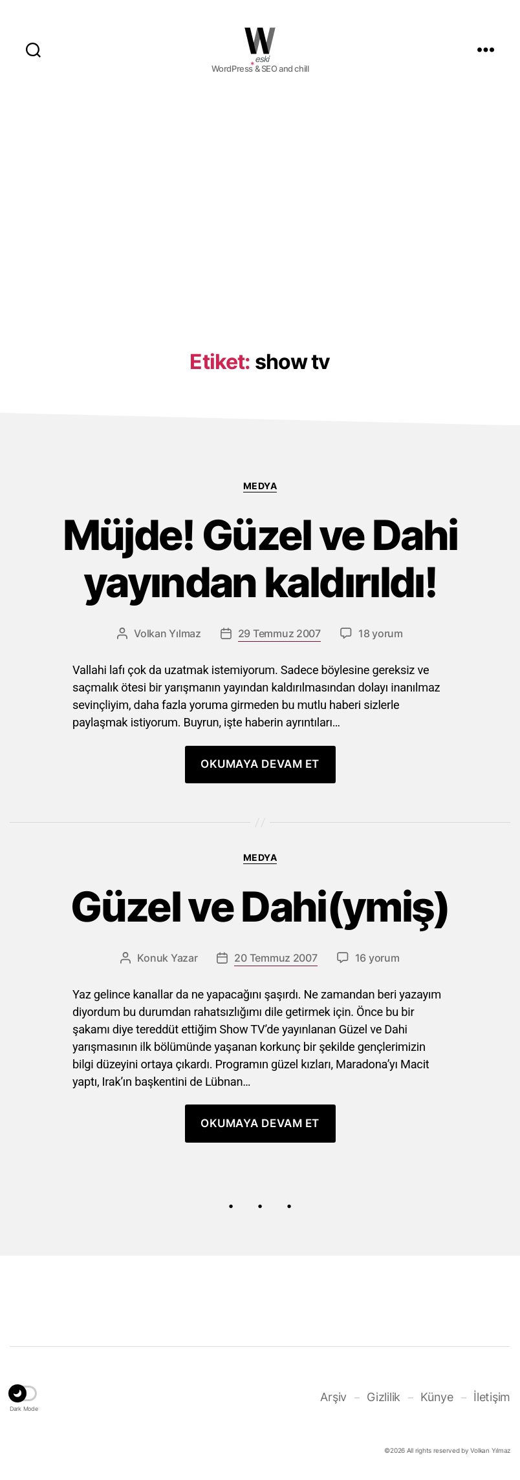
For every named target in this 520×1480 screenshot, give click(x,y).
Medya (260, 485)
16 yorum (377, 957)
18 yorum (380, 633)
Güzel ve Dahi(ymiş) (259, 907)
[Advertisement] (260, 201)
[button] (24, 1395)
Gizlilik (383, 1397)
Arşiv (333, 1397)
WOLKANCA (260, 41)
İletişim (491, 1397)
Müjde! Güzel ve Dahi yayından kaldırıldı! (260, 559)
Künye (436, 1397)
